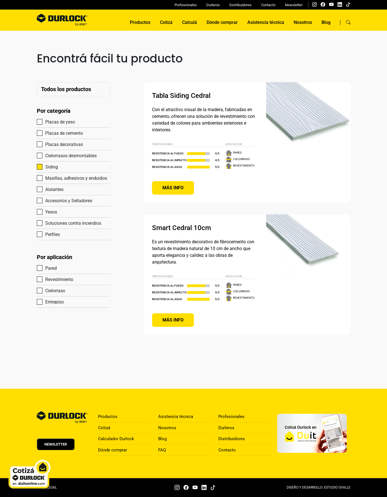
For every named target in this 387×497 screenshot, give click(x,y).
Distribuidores (240, 5)
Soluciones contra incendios (71, 223)
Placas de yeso (58, 122)
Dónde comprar (222, 22)
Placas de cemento (62, 133)
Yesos (49, 212)
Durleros (213, 5)
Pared (48, 268)
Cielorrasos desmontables (68, 155)
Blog (326, 22)
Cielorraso (53, 290)
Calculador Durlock (116, 438)
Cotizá (166, 22)
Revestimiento (57, 279)
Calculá (189, 22)
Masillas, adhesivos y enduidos (73, 178)
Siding (49, 167)
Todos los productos (66, 89)
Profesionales (186, 5)
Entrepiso (52, 302)
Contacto (268, 5)
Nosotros (303, 22)
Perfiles (50, 234)
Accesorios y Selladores (66, 200)
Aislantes (52, 189)
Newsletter (293, 5)
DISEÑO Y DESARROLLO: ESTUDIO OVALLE (318, 487)
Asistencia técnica (265, 22)
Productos (140, 22)
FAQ (162, 450)
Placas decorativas (62, 144)
